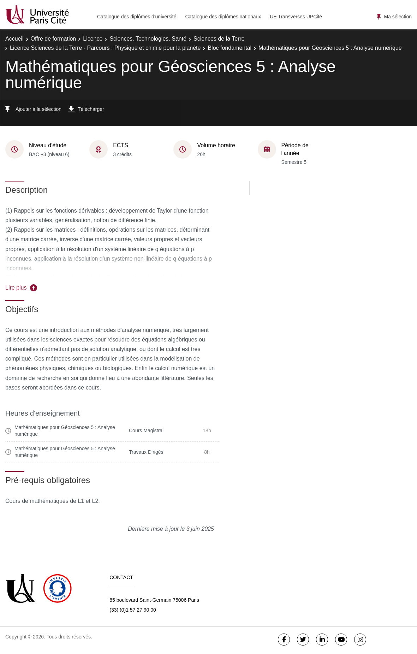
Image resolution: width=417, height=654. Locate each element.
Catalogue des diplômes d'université (136, 16)
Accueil (14, 39)
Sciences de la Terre (219, 39)
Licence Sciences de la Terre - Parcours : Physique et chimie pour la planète (105, 48)
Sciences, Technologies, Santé (147, 39)
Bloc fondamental (229, 48)
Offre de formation (53, 39)
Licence (92, 39)
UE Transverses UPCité (296, 16)
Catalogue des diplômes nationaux (223, 16)
